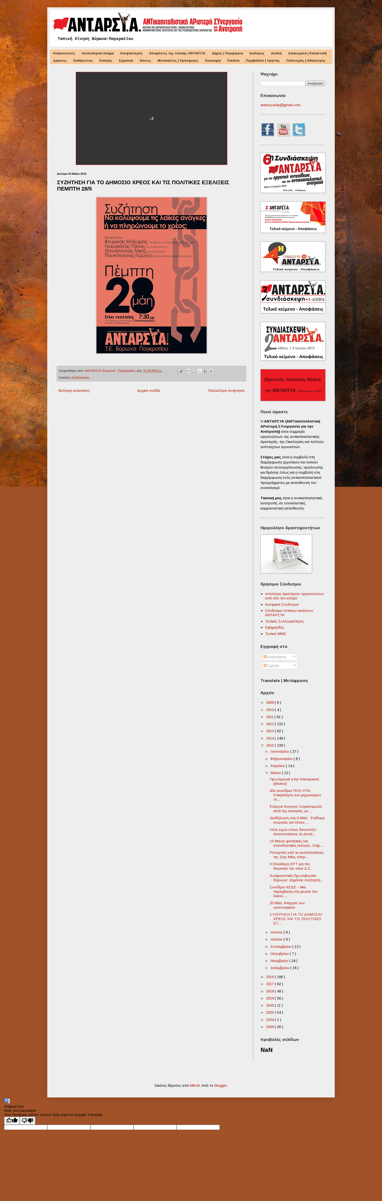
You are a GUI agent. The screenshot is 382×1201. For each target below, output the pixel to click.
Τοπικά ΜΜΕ (275, 634)
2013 (270, 731)
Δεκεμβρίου (280, 968)
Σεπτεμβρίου (281, 946)
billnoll (195, 1085)
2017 (270, 984)
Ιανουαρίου (280, 751)
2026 (270, 1027)
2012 (270, 724)
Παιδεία (233, 60)
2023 (270, 1012)
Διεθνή (276, 53)
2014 (270, 738)
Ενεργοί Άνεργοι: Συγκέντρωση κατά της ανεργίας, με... (296, 808)
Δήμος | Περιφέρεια (227, 53)
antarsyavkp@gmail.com (280, 105)
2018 (270, 991)
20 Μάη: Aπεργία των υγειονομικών (287, 905)
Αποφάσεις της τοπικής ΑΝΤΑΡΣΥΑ (177, 53)
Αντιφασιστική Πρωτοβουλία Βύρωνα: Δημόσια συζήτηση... (296, 878)
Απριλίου (278, 766)
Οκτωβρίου (280, 953)
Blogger (220, 1085)
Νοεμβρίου (279, 961)
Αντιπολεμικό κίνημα (98, 53)
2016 (270, 977)
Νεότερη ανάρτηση (73, 390)
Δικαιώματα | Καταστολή (307, 53)
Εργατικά (126, 60)
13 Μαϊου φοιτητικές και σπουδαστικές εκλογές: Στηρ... (296, 843)
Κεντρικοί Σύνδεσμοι (282, 604)
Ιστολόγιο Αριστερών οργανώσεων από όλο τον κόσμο (294, 596)
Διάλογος (256, 53)
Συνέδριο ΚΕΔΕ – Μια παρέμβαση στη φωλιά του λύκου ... (293, 891)
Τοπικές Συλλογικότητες (284, 621)
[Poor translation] (27, 1121)
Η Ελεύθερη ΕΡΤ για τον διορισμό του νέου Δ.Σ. (290, 866)
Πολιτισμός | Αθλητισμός (305, 60)
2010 (270, 710)
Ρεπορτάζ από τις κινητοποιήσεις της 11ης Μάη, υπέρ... (297, 854)
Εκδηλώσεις (83, 60)
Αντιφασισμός (131, 53)
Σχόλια (271, 665)
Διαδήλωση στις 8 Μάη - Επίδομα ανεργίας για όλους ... (297, 820)
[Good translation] (12, 1121)
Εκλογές (105, 60)
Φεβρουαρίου (282, 759)
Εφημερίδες (274, 627)
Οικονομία (213, 60)
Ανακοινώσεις (64, 53)
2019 (270, 998)
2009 (270, 702)
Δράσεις (60, 60)
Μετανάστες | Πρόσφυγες (178, 60)
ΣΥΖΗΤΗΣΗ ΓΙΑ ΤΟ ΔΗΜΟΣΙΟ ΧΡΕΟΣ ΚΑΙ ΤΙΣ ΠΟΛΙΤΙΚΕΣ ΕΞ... (296, 918)
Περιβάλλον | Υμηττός (263, 60)
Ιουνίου (277, 932)
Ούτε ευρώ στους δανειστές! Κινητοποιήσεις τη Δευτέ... (293, 831)
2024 (270, 1020)
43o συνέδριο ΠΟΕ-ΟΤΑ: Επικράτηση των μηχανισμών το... (295, 794)
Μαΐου (276, 773)
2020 (270, 1005)
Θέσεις (145, 60)
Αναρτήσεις (275, 657)
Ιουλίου (277, 939)
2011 (270, 717)
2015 (270, 745)
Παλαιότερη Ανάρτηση (226, 390)
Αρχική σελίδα (148, 390)
